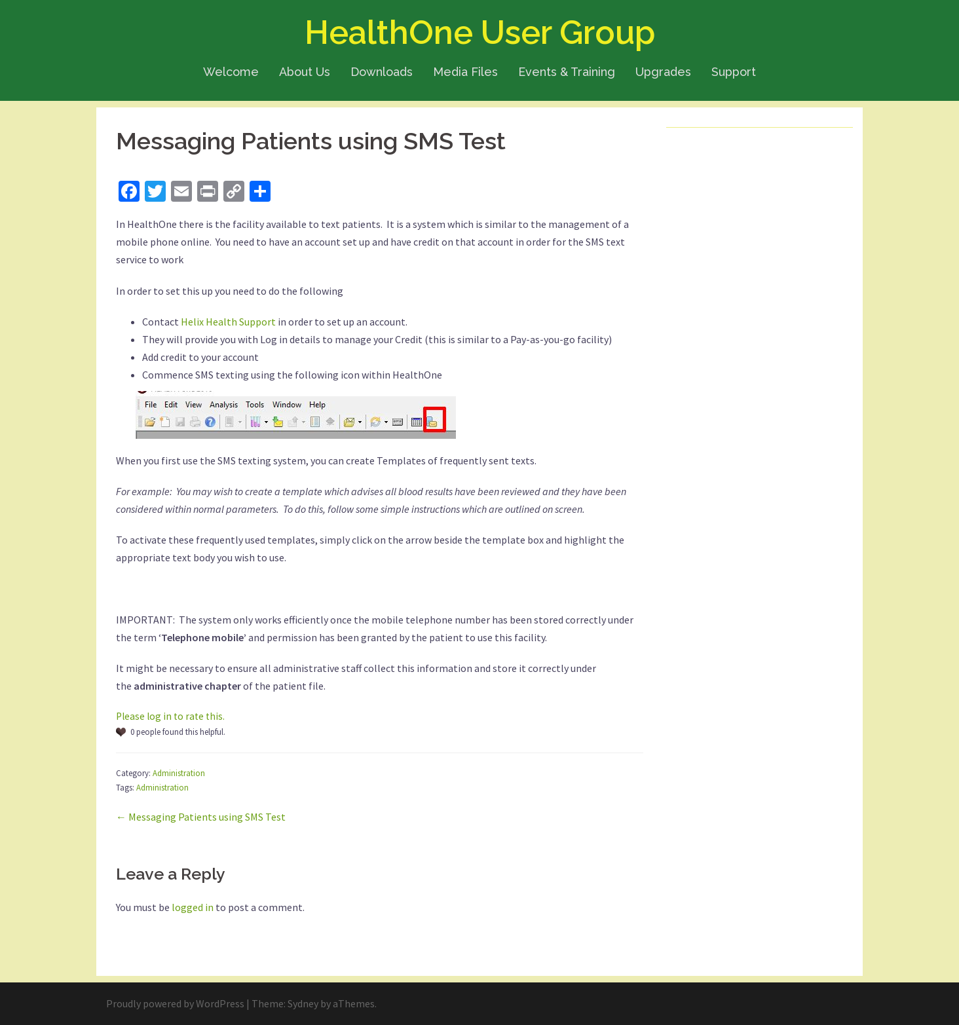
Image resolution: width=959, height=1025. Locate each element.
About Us (304, 72)
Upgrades (663, 72)
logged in (193, 907)
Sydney (303, 1003)
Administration (179, 773)
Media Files (465, 72)
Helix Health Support (228, 321)
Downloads (381, 72)
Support (733, 72)
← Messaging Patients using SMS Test (201, 816)
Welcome (231, 72)
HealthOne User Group (480, 32)
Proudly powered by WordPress (175, 1003)
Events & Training (566, 72)
